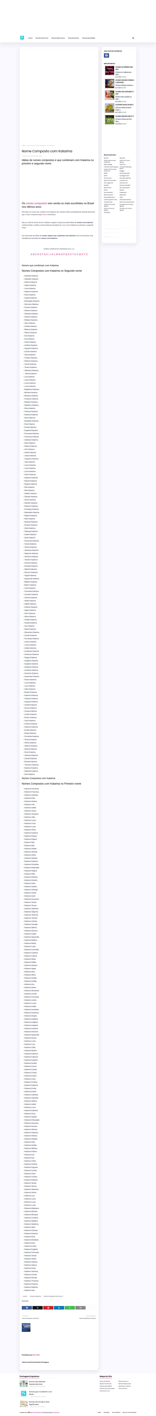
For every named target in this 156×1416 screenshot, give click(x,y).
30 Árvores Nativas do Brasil (124, 104)
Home (99, 1412)
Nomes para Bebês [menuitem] (88, 38)
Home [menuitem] (30, 38)
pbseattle (123, 195)
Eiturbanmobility (125, 178)
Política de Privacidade (107, 1388)
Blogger (122, 171)
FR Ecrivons (107, 178)
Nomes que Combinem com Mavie (40, 1393)
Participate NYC (125, 173)
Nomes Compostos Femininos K (53, 1296)
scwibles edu (108, 202)
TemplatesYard (37, 1412)
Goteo (106, 190)
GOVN (105, 173)
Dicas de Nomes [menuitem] (73, 38)
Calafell (106, 185)
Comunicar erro (105, 1391)
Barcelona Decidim (110, 180)
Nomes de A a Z (123, 1381)
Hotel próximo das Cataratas (110, 161)
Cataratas (107, 212)
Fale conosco (123, 1388)
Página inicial (26, 145)
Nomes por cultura (125, 1386)
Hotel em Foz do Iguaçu (125, 161)
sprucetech (107, 187)
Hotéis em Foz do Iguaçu (109, 205)
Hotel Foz (123, 164)
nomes (33, 145)
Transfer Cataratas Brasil (126, 167)
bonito (44, 214)
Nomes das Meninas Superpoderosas (37, 1382)
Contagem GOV (124, 175)
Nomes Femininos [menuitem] (42, 38)
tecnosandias (108, 192)
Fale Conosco (116, 1412)
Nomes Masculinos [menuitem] (58, 38)
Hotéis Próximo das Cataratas (110, 170)
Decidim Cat (124, 183)
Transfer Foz (123, 180)
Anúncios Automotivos (127, 202)
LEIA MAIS (124, 77)
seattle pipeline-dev (110, 199)
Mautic (122, 190)
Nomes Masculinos (125, 1383)
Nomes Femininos (105, 1383)
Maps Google (108, 164)
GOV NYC (122, 158)
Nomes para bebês (106, 1386)
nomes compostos (36, 203)
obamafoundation (125, 199)
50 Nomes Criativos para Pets (124, 116)
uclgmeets (123, 192)
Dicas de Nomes (105, 1381)
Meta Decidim (108, 195)
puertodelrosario (109, 197)
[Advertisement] (65, 18)
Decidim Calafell (125, 185)
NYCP (105, 175)
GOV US (106, 158)
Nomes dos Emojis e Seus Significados (39, 1403)
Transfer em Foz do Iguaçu (126, 209)
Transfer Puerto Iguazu (111, 167)
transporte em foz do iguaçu (126, 205)
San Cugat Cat (108, 183)
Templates (55, 1412)
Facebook (106, 1412)
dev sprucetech (125, 187)
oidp (121, 197)
